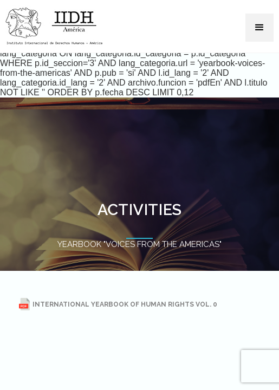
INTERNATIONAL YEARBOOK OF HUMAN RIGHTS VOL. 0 (118, 304)
